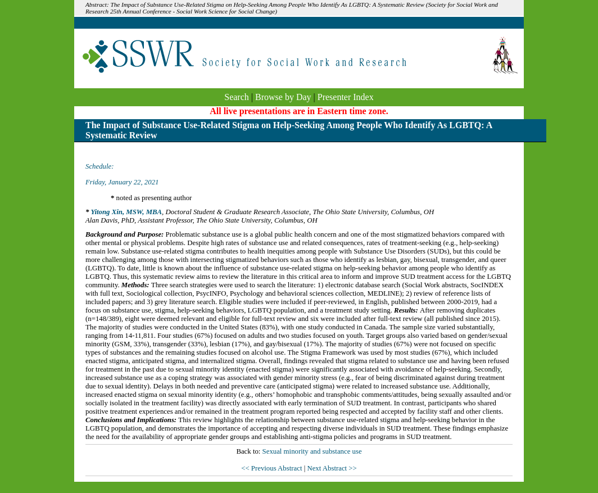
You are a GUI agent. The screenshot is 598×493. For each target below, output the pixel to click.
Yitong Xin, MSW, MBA (126, 212)
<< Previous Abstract (272, 468)
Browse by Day (283, 97)
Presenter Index (346, 97)
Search (236, 97)
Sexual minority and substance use (312, 451)
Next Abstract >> (331, 468)
